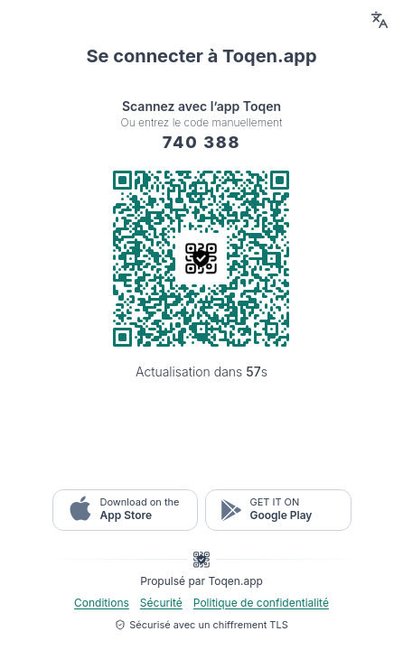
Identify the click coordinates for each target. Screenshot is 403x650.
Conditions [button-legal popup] (101, 602)
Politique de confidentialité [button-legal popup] (261, 602)
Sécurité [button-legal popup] (161, 602)
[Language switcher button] (379, 20)
